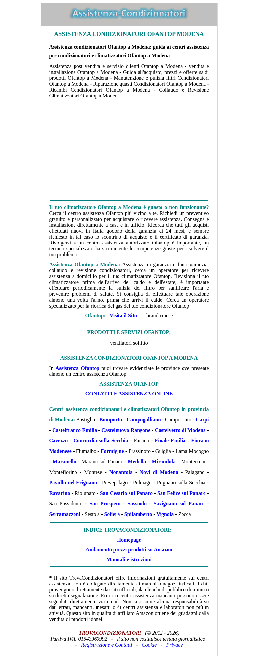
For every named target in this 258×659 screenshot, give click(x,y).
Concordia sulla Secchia (100, 440)
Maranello (64, 461)
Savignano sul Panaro (179, 503)
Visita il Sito (123, 315)
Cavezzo (58, 440)
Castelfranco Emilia (74, 430)
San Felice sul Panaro (181, 493)
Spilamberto (138, 514)
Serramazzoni (64, 514)
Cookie (149, 645)
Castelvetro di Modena (180, 430)
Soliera (112, 514)
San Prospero (104, 503)
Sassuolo (137, 503)
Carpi (202, 419)
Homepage (129, 539)
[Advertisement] (129, 152)
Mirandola (164, 461)
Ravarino (59, 493)
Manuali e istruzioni (129, 559)
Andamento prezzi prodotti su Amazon (129, 549)
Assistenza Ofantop (77, 368)
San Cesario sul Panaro (126, 493)
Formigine (112, 451)
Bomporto (110, 419)
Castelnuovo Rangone (125, 430)
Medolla (137, 461)
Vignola (165, 514)
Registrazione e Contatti (106, 645)
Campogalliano (144, 419)
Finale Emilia (170, 440)
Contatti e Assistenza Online (129, 393)
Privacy (174, 645)
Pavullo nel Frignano (73, 482)
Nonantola (121, 472)
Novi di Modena (159, 472)
